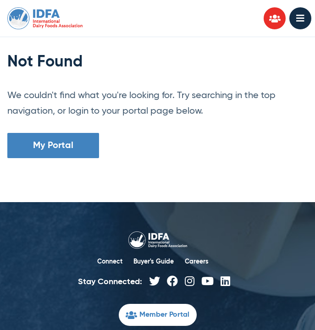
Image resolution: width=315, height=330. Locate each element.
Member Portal (157, 316)
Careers (197, 261)
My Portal (53, 145)
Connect (109, 261)
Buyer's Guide (153, 261)
